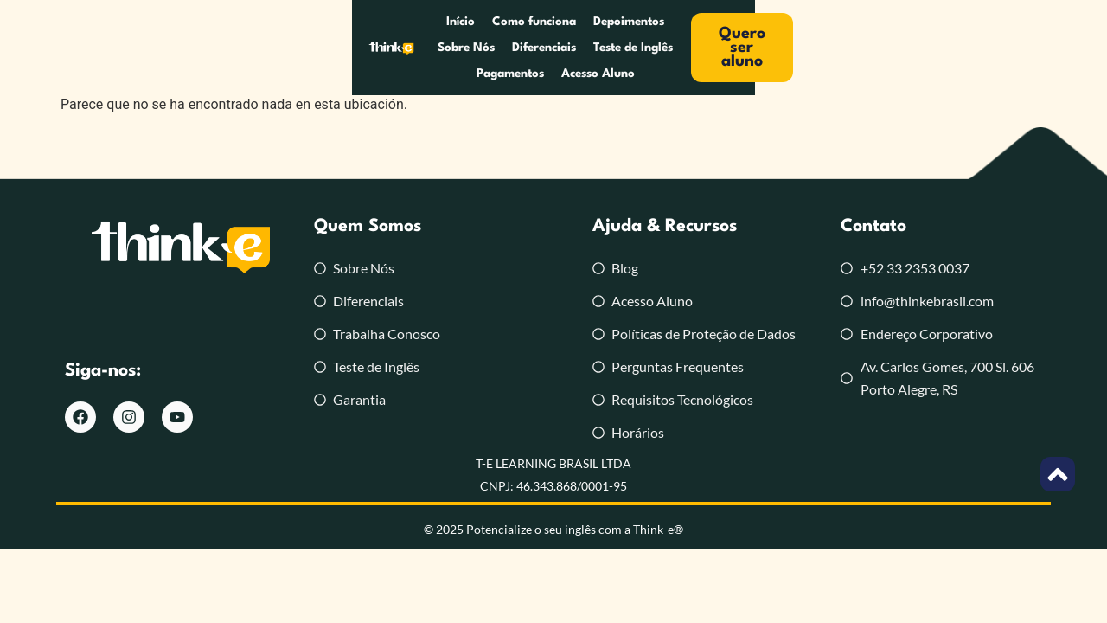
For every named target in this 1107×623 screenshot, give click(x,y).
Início (249, 48)
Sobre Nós (499, 48)
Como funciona (323, 48)
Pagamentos (756, 48)
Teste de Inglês (666, 48)
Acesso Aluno (844, 48)
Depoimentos (417, 48)
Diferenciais (577, 48)
